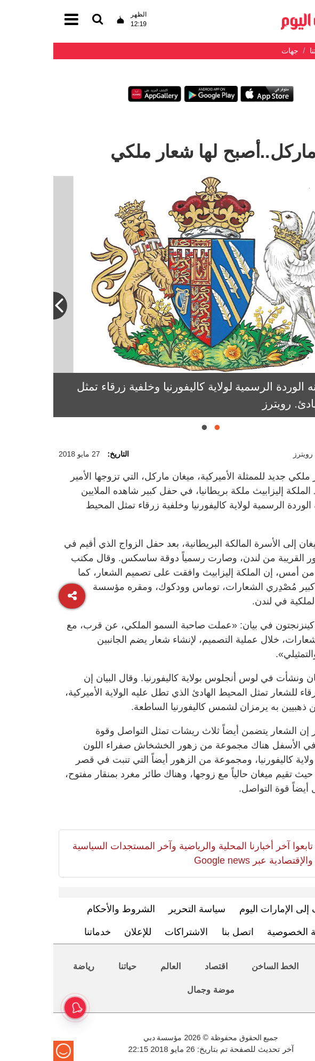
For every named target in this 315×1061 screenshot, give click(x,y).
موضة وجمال (157, 989)
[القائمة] (44, 20)
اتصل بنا (184, 932)
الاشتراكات (133, 932)
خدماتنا (44, 932)
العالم (117, 966)
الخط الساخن (221, 966)
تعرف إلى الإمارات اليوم (233, 909)
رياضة (30, 966)
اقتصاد (162, 966)
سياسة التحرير (143, 909)
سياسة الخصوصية (249, 932)
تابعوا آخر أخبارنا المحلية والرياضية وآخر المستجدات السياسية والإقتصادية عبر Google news (139, 853)
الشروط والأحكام (68, 909)
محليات (282, 966)
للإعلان (84, 932)
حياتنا (74, 966)
